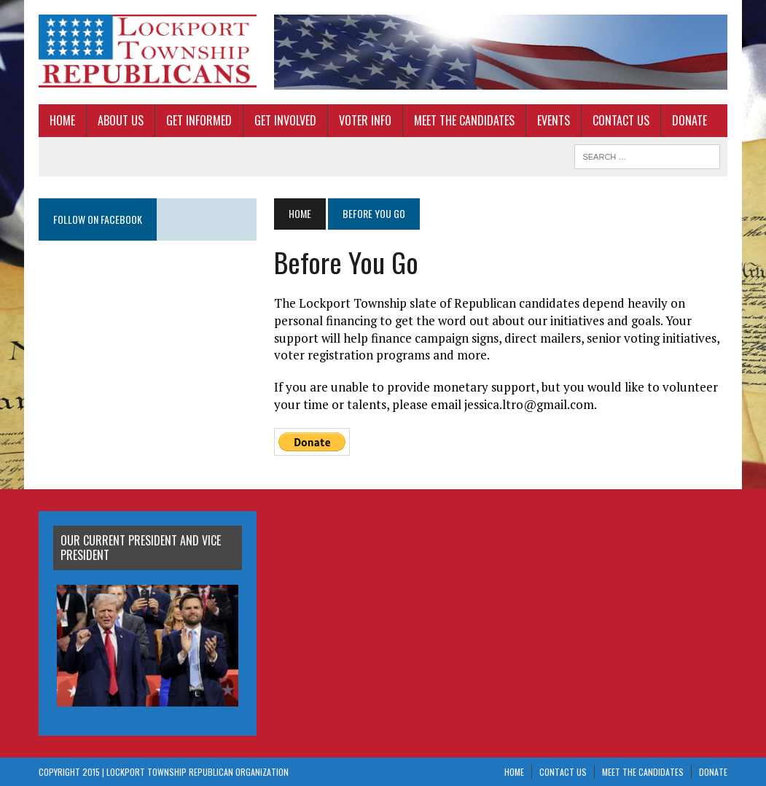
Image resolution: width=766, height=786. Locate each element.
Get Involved (285, 120)
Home (62, 120)
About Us (121, 120)
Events (553, 120)
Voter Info (365, 120)
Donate (689, 120)
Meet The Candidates (464, 120)
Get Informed (199, 120)
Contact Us (621, 120)
